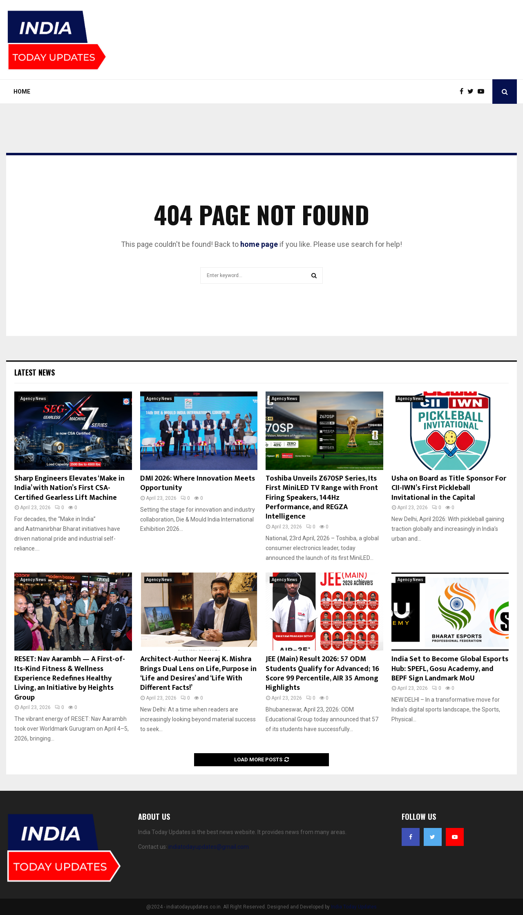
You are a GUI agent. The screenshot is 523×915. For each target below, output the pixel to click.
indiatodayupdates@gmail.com (208, 846)
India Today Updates (354, 907)
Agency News (33, 398)
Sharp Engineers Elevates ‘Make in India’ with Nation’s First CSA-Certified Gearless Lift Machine (69, 488)
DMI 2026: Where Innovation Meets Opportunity (197, 483)
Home (21, 91)
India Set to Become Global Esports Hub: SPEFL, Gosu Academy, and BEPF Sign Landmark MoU (449, 669)
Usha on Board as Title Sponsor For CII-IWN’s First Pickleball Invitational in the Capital (448, 488)
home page (259, 244)
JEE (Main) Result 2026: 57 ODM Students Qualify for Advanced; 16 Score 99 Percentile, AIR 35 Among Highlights (322, 673)
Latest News (34, 372)
